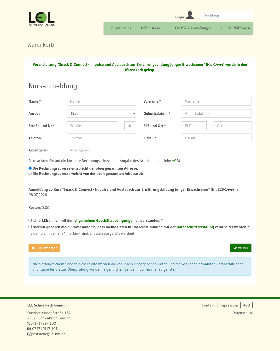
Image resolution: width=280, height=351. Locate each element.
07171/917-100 (43, 323)
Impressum (229, 305)
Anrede (34, 113)
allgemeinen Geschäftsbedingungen (104, 220)
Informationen (152, 27)
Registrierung (121, 27)
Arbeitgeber (38, 150)
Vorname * (152, 101)
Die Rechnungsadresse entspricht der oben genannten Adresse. (85, 168)
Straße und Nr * (42, 125)
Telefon (35, 137)
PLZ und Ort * (155, 125)
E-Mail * (150, 137)
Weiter (240, 247)
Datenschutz (242, 312)
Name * (35, 101)
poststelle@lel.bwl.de (48, 333)
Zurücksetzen (44, 247)
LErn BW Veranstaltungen (192, 27)
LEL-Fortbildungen (235, 27)
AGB (175, 160)
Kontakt (208, 305)
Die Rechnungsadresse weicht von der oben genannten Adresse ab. (88, 173)
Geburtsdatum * (157, 113)
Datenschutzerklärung (195, 226)
